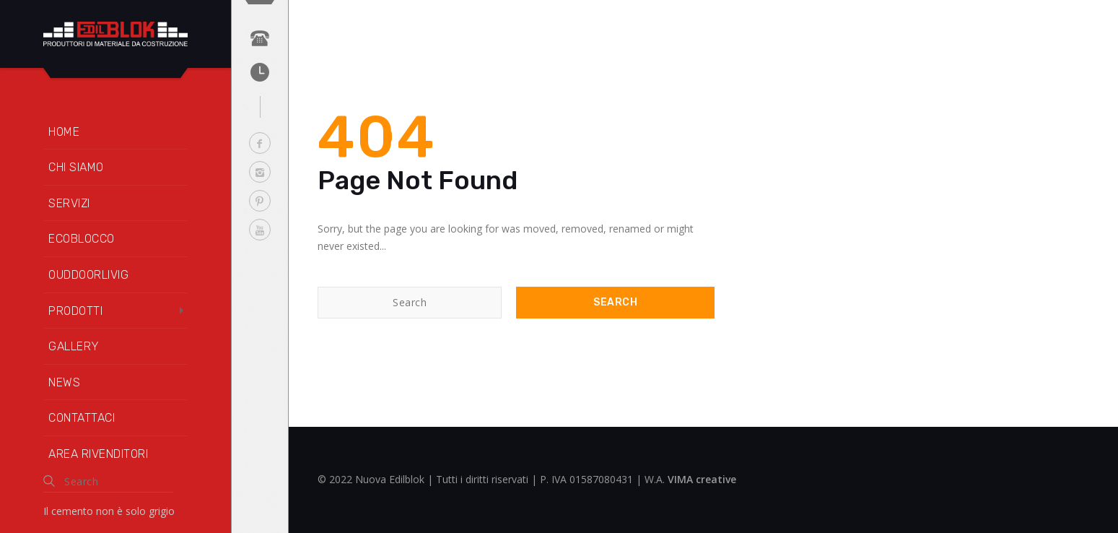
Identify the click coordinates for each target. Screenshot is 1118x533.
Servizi (69, 203)
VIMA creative (702, 479)
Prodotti (75, 311)
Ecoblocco (81, 239)
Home (63, 132)
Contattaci (81, 418)
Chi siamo (76, 167)
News (64, 382)
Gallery (74, 346)
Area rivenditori (98, 454)
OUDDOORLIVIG (88, 275)
